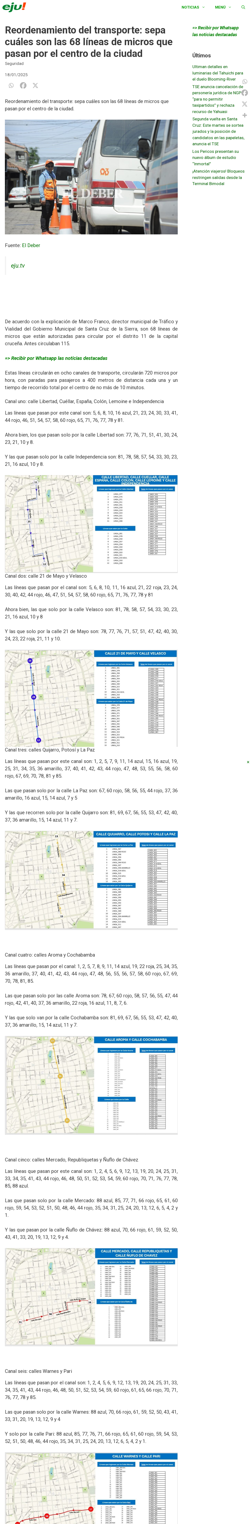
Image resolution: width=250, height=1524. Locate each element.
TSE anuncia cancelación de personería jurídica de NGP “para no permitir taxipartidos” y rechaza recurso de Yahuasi (217, 99)
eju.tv (18, 265)
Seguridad (14, 63)
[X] (35, 85)
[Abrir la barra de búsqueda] (243, 7)
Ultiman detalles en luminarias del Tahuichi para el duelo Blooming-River (217, 73)
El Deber (31, 245)
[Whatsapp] (11, 85)
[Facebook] (23, 85)
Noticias (196, 7)
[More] (244, 115)
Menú (226, 7)
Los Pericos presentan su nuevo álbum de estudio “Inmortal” (215, 157)
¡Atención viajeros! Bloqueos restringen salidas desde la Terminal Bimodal (218, 177)
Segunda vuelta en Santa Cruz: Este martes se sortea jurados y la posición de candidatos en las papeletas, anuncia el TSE (218, 131)
